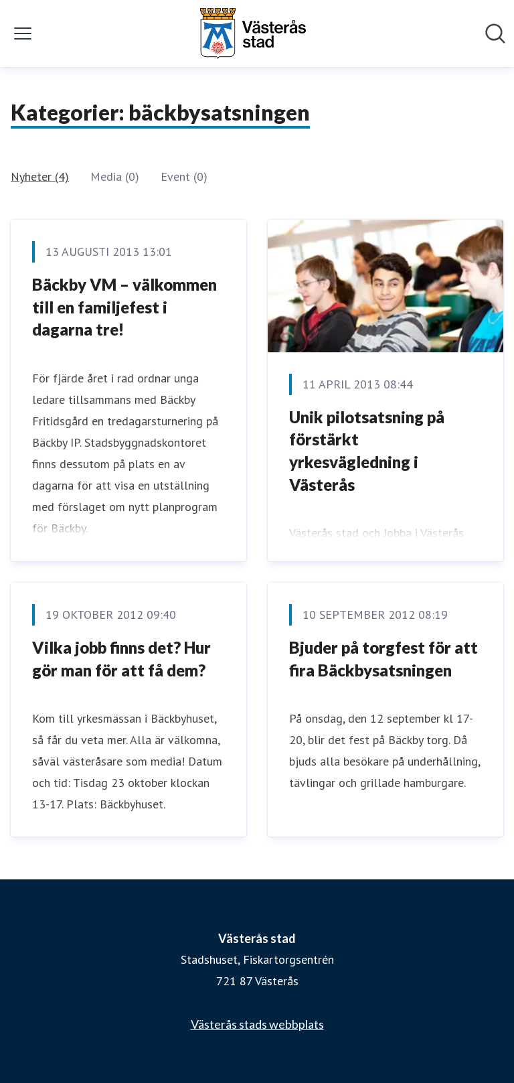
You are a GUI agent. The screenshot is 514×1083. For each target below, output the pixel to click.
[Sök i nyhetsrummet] (495, 33)
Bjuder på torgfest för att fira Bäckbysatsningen (383, 659)
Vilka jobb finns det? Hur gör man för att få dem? (121, 659)
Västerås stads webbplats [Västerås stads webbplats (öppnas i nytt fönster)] (257, 1024)
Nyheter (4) (40, 176)
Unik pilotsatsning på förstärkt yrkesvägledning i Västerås (366, 450)
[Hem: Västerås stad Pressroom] (253, 33)
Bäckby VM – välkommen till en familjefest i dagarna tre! (124, 307)
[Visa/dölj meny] (22, 33)
